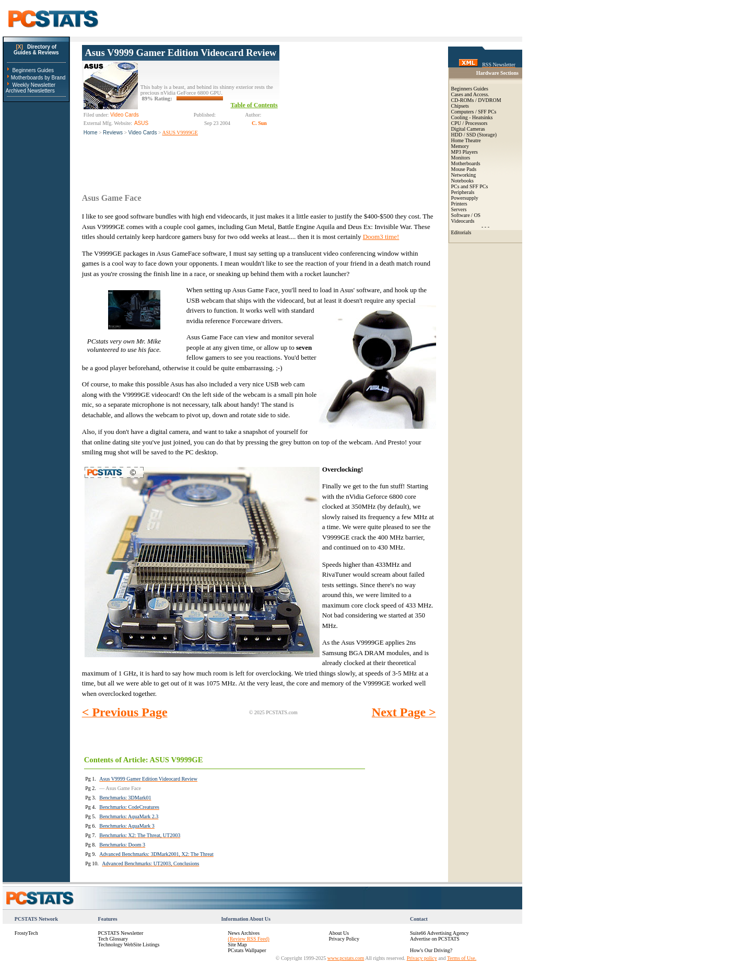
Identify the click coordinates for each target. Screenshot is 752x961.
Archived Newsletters (30, 91)
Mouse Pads (464, 169)
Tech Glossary (113, 939)
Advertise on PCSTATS (435, 939)
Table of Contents (254, 105)
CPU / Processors (469, 123)
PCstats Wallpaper (247, 950)
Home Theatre (466, 140)
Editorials (461, 232)
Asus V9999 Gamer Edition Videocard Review (180, 52)
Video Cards (142, 132)
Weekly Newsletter (33, 85)
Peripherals (463, 192)
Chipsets (460, 106)
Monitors (461, 158)
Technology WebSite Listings (129, 944)
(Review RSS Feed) (248, 939)
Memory (460, 146)
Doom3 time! (381, 237)
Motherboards (465, 163)
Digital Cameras (468, 129)
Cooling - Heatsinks (472, 117)
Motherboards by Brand (38, 78)
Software (460, 215)
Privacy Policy (343, 939)
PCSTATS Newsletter (121, 933)
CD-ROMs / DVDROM (476, 100)
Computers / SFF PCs (474, 112)
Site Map (237, 944)
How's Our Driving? (431, 950)
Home (91, 132)
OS (477, 215)
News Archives (244, 933)
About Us (338, 933)
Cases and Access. (470, 94)
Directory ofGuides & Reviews (36, 49)
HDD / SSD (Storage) (474, 135)
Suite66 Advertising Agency (439, 933)
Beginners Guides (33, 70)
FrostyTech (26, 933)
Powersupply (464, 198)
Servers (459, 209)
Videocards (463, 221)
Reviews (113, 132)
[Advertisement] (357, 110)
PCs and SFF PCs (469, 186)
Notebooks (462, 181)
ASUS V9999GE (179, 132)
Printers (459, 204)
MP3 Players (464, 152)
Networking (463, 175)
